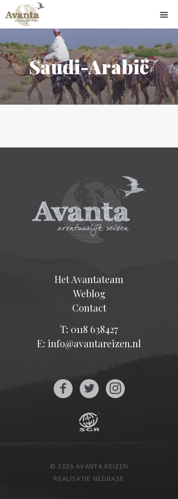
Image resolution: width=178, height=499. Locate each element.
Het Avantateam (89, 279)
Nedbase (108, 478)
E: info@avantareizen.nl (89, 343)
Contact (89, 307)
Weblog (89, 293)
